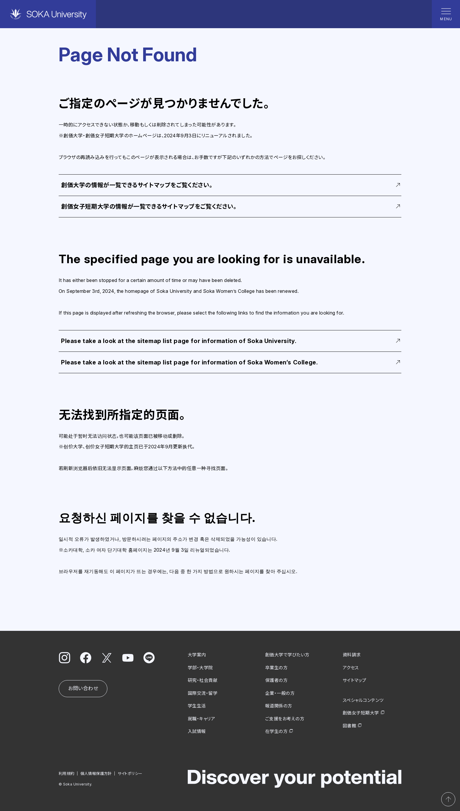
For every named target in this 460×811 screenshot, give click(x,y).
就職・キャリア (201, 718)
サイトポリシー (130, 773)
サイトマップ (354, 680)
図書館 (349, 725)
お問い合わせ (83, 688)
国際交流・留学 (202, 693)
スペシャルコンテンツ (363, 700)
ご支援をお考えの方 (284, 718)
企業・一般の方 (280, 693)
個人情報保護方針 (96, 773)
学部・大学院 (200, 667)
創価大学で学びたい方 (287, 655)
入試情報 (197, 731)
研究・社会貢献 (202, 680)
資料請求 (352, 655)
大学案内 (197, 655)
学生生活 (197, 706)
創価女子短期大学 (361, 713)
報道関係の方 (278, 706)
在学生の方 (276, 731)
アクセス (351, 667)
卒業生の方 (276, 667)
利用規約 (67, 773)
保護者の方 (276, 680)
